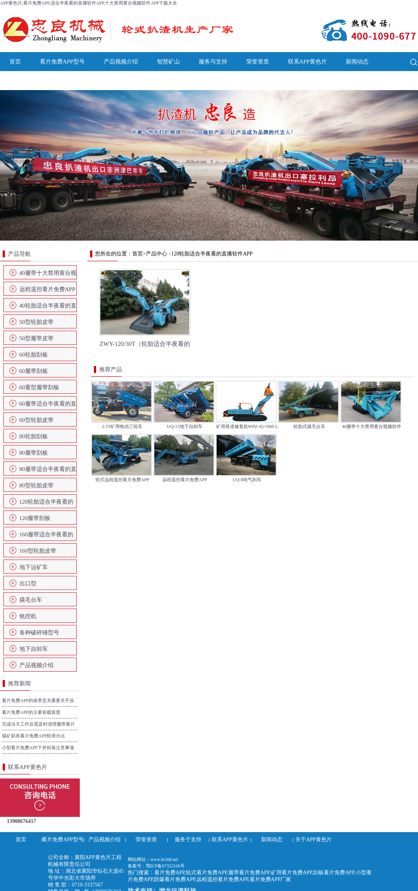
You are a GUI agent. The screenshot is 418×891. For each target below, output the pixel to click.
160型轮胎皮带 (38, 551)
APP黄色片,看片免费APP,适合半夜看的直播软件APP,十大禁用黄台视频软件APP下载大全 (88, 3)
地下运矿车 (33, 567)
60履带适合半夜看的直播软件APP (47, 406)
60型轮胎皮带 (36, 420)
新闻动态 (357, 62)
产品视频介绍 (121, 62)
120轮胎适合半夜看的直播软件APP (46, 504)
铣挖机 (27, 616)
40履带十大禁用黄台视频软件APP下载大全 (47, 275)
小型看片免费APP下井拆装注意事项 (38, 747)
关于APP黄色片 (29, 81)
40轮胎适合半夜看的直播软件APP (47, 308)
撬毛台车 (30, 600)
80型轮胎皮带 (36, 485)
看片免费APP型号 (62, 62)
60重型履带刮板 (39, 387)
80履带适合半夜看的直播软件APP (47, 471)
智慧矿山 (168, 62)
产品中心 (156, 254)
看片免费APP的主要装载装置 (31, 712)
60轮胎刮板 (33, 355)
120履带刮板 (35, 518)
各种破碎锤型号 (39, 632)
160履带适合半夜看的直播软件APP (46, 536)
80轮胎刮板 (33, 436)
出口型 (27, 583)
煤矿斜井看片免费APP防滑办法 (33, 736)
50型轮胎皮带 (36, 322)
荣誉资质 (257, 62)
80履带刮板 (33, 453)
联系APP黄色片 (307, 62)
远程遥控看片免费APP (47, 289)
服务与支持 (213, 62)
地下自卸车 (33, 649)
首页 (15, 62)
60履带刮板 (33, 371)
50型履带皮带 (36, 338)
